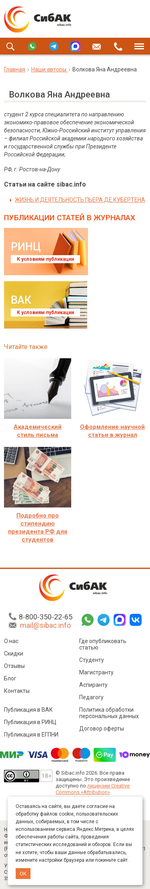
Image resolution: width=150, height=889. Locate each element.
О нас (11, 642)
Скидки (13, 655)
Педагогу (91, 698)
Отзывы (14, 667)
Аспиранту (93, 686)
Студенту (91, 661)
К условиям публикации (45, 259)
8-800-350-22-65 (45, 618)
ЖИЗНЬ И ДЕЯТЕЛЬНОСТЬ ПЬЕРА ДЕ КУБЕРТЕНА (80, 200)
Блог (10, 679)
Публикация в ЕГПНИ (31, 736)
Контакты (17, 692)
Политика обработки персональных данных (109, 714)
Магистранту (96, 673)
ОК (23, 874)
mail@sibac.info (45, 626)
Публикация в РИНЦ (30, 723)
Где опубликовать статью (102, 645)
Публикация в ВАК (28, 711)
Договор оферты (101, 730)
